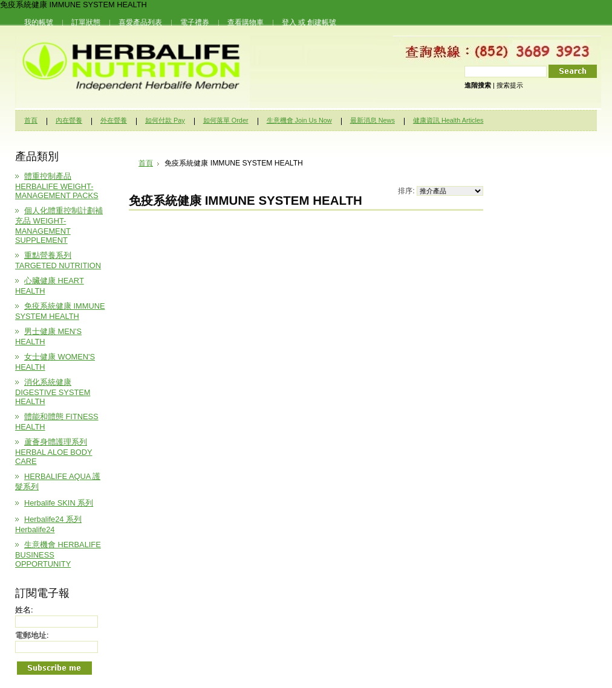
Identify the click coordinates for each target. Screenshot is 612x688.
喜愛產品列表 (140, 22)
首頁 (145, 163)
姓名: (24, 609)
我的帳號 (38, 22)
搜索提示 (509, 85)
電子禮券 (194, 22)
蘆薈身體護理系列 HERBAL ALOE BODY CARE (54, 451)
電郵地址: (32, 635)
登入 (289, 22)
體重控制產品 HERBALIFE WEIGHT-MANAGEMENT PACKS (56, 186)
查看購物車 (245, 22)
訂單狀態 (85, 22)
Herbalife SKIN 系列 (58, 502)
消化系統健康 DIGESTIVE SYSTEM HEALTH (52, 392)
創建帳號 (321, 22)
